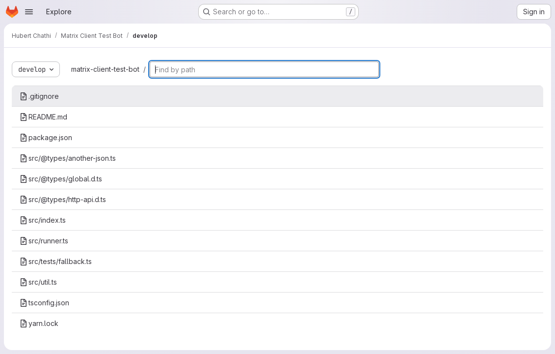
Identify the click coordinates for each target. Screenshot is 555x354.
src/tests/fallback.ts (56, 261)
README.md (43, 117)
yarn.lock (39, 323)
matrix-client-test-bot (105, 69)
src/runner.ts (44, 240)
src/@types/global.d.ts (61, 179)
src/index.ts (43, 220)
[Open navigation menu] (29, 12)
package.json (46, 137)
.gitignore (39, 96)
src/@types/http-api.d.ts (63, 199)
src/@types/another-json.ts (68, 158)
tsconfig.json (44, 302)
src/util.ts (38, 282)
